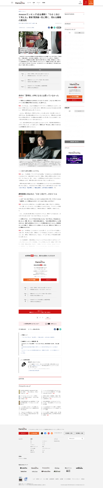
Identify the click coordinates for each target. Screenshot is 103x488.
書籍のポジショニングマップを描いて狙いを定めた (38, 79)
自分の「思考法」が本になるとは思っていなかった (38, 73)
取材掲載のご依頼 (79, 434)
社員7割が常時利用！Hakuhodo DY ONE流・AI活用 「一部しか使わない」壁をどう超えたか (29, 392)
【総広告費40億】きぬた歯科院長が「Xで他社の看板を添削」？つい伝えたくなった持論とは (30, 403)
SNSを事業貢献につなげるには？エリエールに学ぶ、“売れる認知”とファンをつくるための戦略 (52, 403)
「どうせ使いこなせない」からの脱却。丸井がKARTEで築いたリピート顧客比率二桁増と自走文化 (29, 408)
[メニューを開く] (12, 2)
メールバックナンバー (40, 276)
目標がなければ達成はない (33, 87)
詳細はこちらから (36, 365)
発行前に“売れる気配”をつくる (34, 81)
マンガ (43, 443)
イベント (38, 2)
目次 (49, 69)
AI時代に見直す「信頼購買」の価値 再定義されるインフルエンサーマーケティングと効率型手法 (52, 397)
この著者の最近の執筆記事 (33, 370)
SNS (43, 452)
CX (31, 443)
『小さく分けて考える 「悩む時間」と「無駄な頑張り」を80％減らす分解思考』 (38, 337)
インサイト (32, 445)
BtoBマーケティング (34, 447)
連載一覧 (32, 451)
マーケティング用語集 (23, 459)
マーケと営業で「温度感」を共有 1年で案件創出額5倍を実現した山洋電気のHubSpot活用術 (52, 414)
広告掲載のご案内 (69, 434)
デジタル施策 (32, 449)
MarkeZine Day (56, 441)
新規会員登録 (31, 279)
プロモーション (22, 27)
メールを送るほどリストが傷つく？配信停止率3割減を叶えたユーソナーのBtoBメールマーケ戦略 (52, 408)
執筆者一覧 (32, 452)
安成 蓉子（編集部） (32, 23)
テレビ (43, 451)
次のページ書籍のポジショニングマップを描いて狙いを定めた (40, 311)
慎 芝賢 (25, 23)
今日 (69, 32)
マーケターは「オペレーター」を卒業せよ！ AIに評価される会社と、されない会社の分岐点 (29, 397)
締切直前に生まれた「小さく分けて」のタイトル (38, 75)
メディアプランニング (46, 449)
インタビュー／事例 (30, 27)
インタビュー (44, 441)
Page (22, 80)
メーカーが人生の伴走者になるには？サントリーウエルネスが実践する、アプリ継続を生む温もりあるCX (52, 392)
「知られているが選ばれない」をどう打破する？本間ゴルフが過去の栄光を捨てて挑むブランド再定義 (29, 414)
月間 (79, 32)
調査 (43, 447)
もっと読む (23, 353)
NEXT (48, 317)
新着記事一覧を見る (74, 141)
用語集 (43, 2)
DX (31, 441)
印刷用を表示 (22, 329)
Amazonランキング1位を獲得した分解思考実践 (37, 85)
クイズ (43, 445)
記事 (34, 2)
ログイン (48, 279)
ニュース (29, 2)
